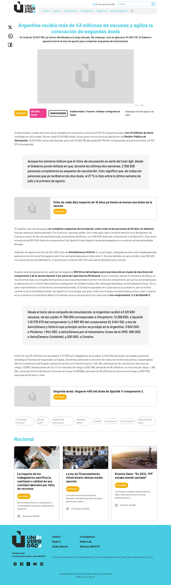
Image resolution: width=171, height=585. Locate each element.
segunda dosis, (81, 421)
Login (149, 557)
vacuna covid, (40, 421)
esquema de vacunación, (58, 421)
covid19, (97, 421)
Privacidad (80, 557)
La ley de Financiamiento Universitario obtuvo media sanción (84, 477)
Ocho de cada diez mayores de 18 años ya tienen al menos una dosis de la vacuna (102, 204)
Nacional (21, 113)
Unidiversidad (58, 113)
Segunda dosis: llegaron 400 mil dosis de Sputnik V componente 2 (98, 391)
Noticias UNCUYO (118, 10)
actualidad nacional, (22, 421)
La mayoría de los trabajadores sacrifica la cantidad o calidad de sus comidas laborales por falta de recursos (36, 481)
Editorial (56, 557)
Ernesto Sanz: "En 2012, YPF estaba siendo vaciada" (134, 475)
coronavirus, (111, 421)
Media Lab (102, 10)
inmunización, (127, 421)
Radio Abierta (71, 10)
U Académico (87, 10)
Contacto (99, 557)
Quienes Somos (68, 557)
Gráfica (90, 557)
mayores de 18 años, (144, 421)
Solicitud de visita (112, 557)
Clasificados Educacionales (133, 557)
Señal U (46, 10)
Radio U (57, 10)
